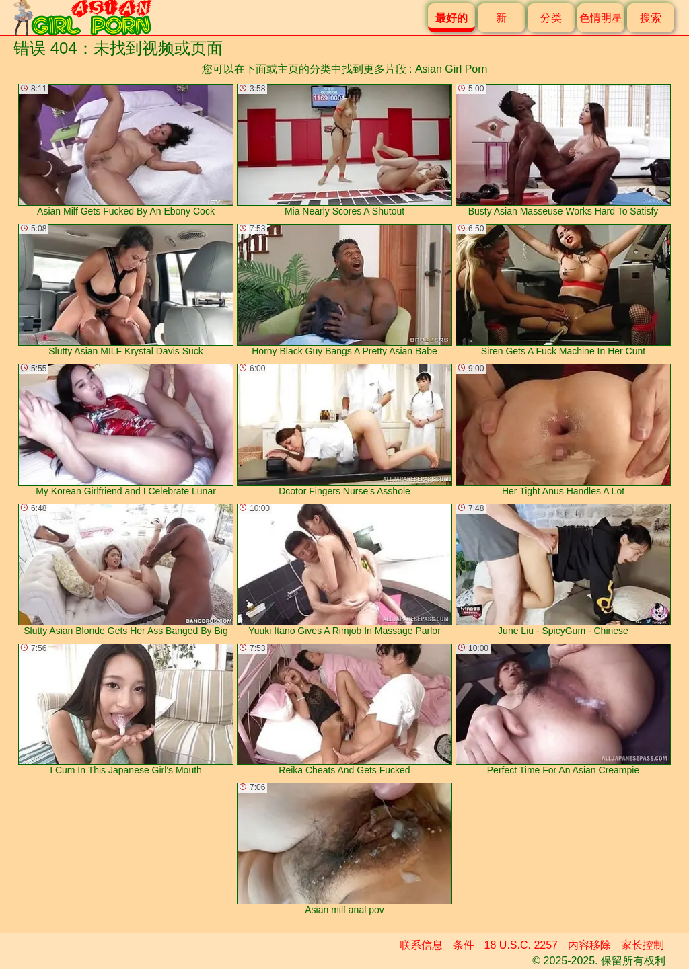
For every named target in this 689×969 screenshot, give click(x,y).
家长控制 (642, 945)
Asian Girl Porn (451, 69)
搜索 (650, 18)
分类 (551, 18)
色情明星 (600, 18)
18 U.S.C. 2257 (521, 945)
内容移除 (589, 945)
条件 (463, 945)
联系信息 (421, 945)
